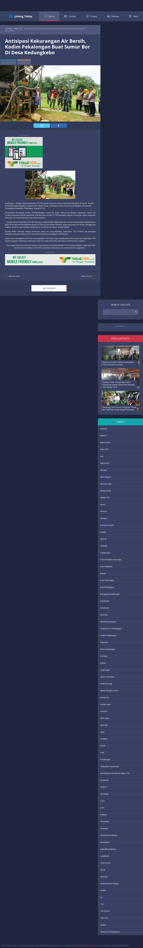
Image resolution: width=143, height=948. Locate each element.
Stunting (103, 876)
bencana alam (106, 483)
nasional (103, 711)
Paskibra (104, 738)
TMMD (103, 890)
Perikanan (104, 780)
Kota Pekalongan (107, 649)
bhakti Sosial (105, 490)
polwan (103, 814)
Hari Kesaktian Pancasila (110, 559)
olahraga (104, 725)
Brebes (103, 511)
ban (101, 456)
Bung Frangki (34, 945)
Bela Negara (105, 477)
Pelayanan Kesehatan (109, 766)
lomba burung (106, 683)
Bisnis (102, 504)
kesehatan (104, 608)
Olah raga (104, 718)
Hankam (103, 545)
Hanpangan (105, 552)
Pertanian (104, 794)
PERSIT (103, 787)
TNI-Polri (104, 918)
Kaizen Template (103, 945)
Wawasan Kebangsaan (110, 931)
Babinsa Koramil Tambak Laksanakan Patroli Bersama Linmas (118, 363)
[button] (42, 125)
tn (101, 897)
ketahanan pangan (108, 621)
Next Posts (88, 276)
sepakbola (104, 856)
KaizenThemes (123, 945)
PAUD (102, 745)
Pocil (102, 801)
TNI (102, 904)
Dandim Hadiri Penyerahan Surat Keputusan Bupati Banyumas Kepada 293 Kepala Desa (118, 384)
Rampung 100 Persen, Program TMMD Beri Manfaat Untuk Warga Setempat (119, 408)
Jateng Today (23, 16)
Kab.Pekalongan (107, 587)
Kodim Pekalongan (108, 635)
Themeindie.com (56, 945)
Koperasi (104, 642)
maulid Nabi (105, 704)
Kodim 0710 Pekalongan (110, 628)
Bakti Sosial (105, 442)
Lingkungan (105, 670)
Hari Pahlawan (106, 566)
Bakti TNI (104, 449)
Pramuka (104, 828)
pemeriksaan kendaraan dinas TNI (115, 773)
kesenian (104, 614)
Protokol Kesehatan (109, 835)
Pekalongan (105, 759)
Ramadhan (104, 842)
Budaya (103, 518)
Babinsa (103, 428)
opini (102, 732)
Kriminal (103, 656)
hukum (103, 573)
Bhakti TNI (104, 497)
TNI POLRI (105, 911)
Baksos (103, 435)
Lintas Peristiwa (107, 676)
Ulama (103, 925)
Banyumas (104, 463)
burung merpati (107, 525)
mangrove (104, 697)
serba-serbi (105, 863)
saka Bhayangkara (108, 849)
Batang (103, 470)
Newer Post (12, 276)
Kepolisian (104, 601)
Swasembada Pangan (109, 883)
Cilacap (103, 532)
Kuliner (103, 663)
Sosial (102, 869)
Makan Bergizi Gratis (109, 690)
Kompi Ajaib (90, 945)
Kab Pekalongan (107, 580)
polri (102, 807)
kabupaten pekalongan (110, 594)
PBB (102, 752)
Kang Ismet (78, 945)
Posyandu (104, 821)
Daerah (103, 539)
